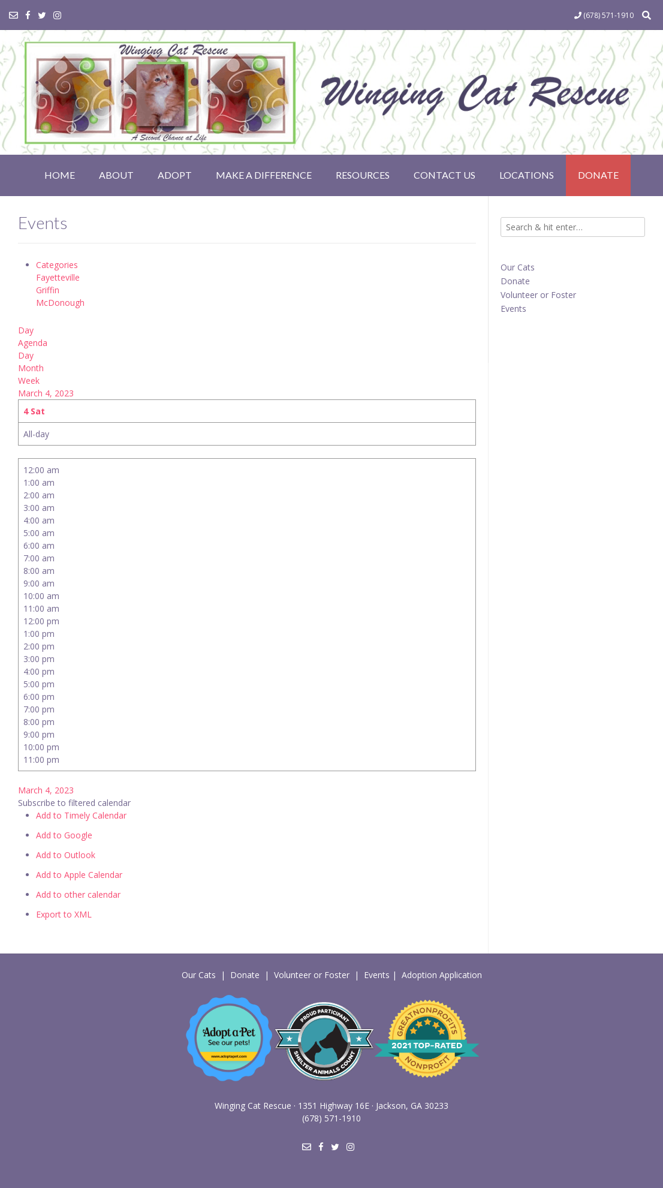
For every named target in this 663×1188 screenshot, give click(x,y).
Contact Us (444, 175)
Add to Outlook (65, 855)
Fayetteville (58, 277)
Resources (363, 175)
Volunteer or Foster (538, 294)
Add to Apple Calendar (79, 874)
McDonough (60, 302)
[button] (74, 802)
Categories (57, 264)
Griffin (47, 290)
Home (59, 175)
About (116, 175)
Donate (598, 175)
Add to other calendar (78, 894)
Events (513, 308)
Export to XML (64, 914)
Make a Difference (264, 175)
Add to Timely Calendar (81, 815)
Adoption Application (442, 975)
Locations (526, 175)
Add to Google (64, 835)
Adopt (175, 175)
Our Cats (518, 267)
